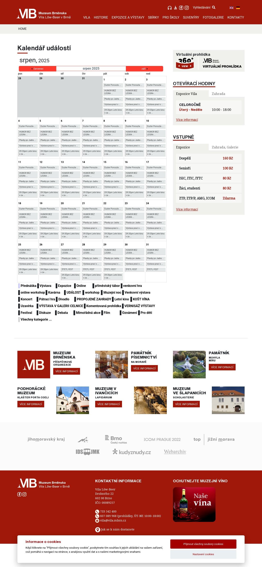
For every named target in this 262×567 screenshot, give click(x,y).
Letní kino (121, 299)
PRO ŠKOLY (171, 17)
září (143, 68)
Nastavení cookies (203, 554)
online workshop (33, 292)
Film (107, 313)
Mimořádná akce (88, 313)
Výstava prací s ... (113, 104)
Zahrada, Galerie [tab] (225, 147)
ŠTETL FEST (67, 269)
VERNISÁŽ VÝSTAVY (139, 306)
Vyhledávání (204, 7)
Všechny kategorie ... (36, 319)
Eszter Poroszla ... (113, 85)
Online (81, 286)
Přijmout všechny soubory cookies (203, 544)
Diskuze (45, 313)
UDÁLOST (74, 292)
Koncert (26, 299)
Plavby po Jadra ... (113, 99)
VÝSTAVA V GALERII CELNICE (61, 306)
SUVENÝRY (191, 17)
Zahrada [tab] (218, 93)
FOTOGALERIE (213, 17)
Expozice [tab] (183, 147)
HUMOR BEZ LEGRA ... (110, 92)
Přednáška (28, 286)
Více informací (187, 119)
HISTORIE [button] (101, 17)
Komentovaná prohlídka (103, 306)
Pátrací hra (47, 299)
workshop (92, 292)
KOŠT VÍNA (141, 299)
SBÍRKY (153, 17)
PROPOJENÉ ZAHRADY (94, 299)
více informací (66, 371)
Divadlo (63, 299)
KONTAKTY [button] (235, 17)
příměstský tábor (107, 286)
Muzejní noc (112, 292)
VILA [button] (86, 17)
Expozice (64, 286)
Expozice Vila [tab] (186, 93)
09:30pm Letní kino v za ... (113, 111)
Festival (26, 313)
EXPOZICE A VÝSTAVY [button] (128, 17)
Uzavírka (27, 306)
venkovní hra (132, 286)
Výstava (45, 286)
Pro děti (146, 313)
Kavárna (54, 292)
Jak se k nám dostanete (117, 529)
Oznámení (129, 313)
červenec (38, 68)
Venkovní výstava (137, 292)
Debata (63, 313)
